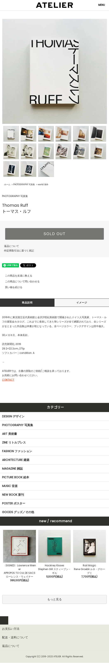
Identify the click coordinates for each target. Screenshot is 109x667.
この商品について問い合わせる (20, 281)
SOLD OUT (54, 234)
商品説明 (27, 302)
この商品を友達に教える (16, 275)
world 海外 (43, 184)
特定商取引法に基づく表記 (19, 250)
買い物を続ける (11, 287)
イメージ (81, 302)
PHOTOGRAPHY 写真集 (24, 184)
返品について (11, 246)
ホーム (7, 184)
